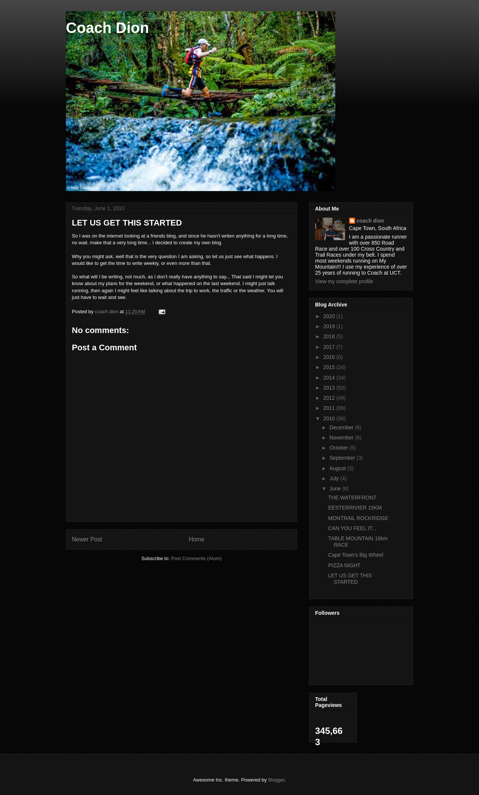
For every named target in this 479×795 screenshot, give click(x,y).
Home (197, 539)
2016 (329, 357)
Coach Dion (107, 27)
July (334, 478)
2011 (329, 408)
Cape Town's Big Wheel (355, 555)
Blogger (276, 780)
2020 (329, 316)
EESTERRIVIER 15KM (355, 508)
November (342, 438)
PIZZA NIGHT (344, 565)
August (338, 468)
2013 (329, 388)
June (335, 489)
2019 (329, 326)
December (342, 427)
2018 (329, 336)
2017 (329, 347)
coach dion (370, 221)
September (342, 458)
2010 (329, 418)
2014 (329, 378)
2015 (329, 367)
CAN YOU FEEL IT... (352, 528)
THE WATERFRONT (352, 498)
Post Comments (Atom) (196, 558)
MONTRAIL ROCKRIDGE (358, 518)
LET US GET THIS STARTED (350, 578)
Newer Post (87, 539)
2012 (329, 398)
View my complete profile (344, 281)
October (339, 448)
